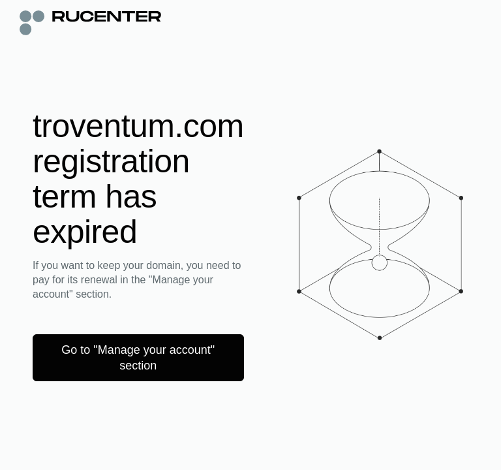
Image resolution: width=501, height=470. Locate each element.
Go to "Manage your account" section (138, 357)
